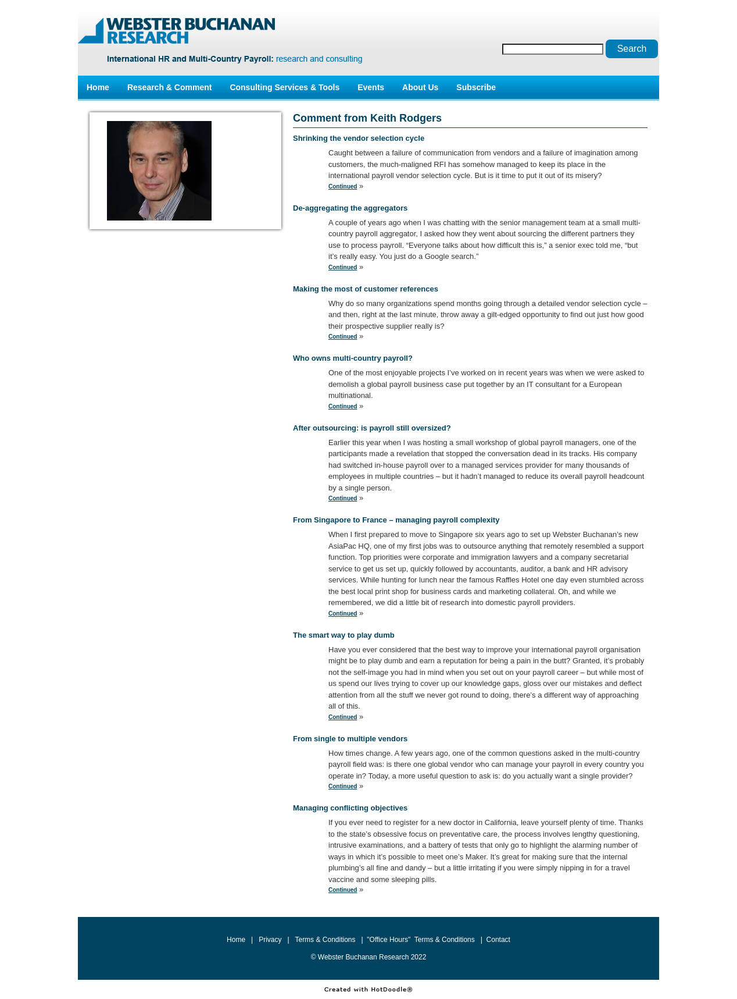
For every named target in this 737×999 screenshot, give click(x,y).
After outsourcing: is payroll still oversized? (372, 428)
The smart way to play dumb (344, 635)
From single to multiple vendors (350, 738)
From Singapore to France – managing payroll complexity (396, 520)
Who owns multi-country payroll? (353, 358)
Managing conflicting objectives (350, 808)
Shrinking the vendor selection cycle (358, 138)
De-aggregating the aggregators (350, 208)
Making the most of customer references (365, 289)
